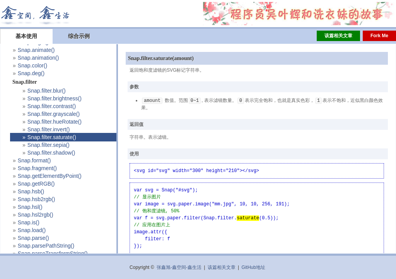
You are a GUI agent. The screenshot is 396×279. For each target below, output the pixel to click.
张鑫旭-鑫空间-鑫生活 (179, 267)
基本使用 (26, 36)
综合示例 (79, 36)
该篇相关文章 (338, 35)
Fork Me (379, 35)
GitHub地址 (253, 267)
